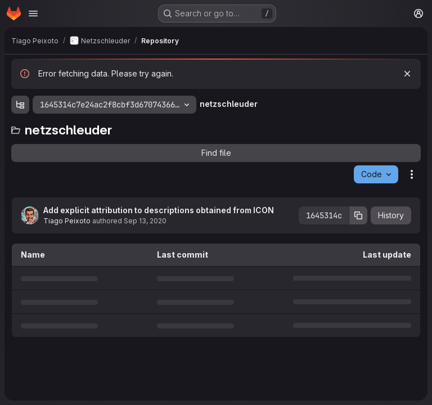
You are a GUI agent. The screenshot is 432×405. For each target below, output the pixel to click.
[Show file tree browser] (20, 105)
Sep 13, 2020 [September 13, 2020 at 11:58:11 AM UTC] (145, 221)
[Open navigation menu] (33, 13)
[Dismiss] (407, 73)
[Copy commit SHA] (358, 215)
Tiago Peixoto (67, 221)
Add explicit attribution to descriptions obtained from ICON (158, 210)
